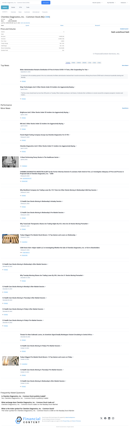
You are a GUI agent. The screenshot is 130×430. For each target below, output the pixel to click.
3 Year (94, 62)
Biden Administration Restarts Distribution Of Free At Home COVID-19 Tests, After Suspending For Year (54, 69)
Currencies (27, 12)
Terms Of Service (76, 421)
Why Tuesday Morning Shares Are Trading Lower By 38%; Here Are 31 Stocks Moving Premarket (52, 275)
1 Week (73, 62)
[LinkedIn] (109, 420)
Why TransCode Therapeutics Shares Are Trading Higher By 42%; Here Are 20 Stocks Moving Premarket (54, 224)
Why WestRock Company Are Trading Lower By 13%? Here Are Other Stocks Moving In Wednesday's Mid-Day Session (59, 190)
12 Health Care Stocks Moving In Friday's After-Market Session (23, 309)
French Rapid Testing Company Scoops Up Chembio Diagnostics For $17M (45, 135)
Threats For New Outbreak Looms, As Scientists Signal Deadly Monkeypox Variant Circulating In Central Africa (56, 334)
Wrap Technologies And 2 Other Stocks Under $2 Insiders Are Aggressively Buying (47, 87)
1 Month (79, 62)
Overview (13, 12)
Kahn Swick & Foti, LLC (27, 178)
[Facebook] (105, 420)
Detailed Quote (124, 29)
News (20, 12)
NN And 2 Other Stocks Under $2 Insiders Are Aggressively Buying (42, 123)
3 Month (84, 62)
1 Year (89, 62)
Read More (125, 108)
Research (97, 25)
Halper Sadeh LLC (26, 252)
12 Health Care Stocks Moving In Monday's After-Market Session (24, 286)
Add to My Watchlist (25, 23)
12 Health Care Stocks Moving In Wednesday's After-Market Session (25, 264)
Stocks (13, 7)
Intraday (68, 62)
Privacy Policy (66, 421)
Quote (27, 25)
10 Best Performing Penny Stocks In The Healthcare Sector (40, 157)
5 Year (99, 62)
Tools (27, 7)
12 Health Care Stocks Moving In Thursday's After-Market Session (24, 298)
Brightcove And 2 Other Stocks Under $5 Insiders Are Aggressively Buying (45, 112)
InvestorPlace (24, 364)
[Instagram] (113, 420)
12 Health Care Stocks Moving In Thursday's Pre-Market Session (42, 370)
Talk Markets (24, 166)
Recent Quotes (97, 2)
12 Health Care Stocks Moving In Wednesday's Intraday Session (41, 201)
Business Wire (24, 181)
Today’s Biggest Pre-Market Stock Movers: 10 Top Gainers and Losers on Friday (46, 357)
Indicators (123, 2)
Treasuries (45, 12)
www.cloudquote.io (70, 417)
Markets (5, 7)
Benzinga (24, 81)
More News (125, 65)
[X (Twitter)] (101, 420)
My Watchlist (110, 2)
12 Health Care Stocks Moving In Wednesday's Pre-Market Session (42, 212)
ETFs (20, 7)
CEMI (47, 16)
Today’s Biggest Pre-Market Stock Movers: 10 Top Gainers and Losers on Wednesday (48, 235)
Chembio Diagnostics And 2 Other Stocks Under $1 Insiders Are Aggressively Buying (48, 146)
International (35, 12)
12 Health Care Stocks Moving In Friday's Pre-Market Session (23, 320)
